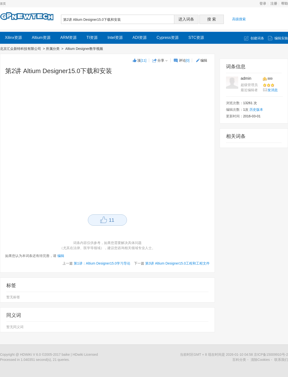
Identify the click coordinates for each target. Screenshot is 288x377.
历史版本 (256, 109)
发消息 (272, 90)
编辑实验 (281, 38)
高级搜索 (239, 19)
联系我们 (281, 360)
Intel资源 (115, 37)
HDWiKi (26, 354)
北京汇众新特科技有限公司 (20, 49)
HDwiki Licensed (85, 354)
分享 (160, 60)
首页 (3, 3)
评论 (184, 60)
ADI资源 (140, 37)
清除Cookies (260, 360)
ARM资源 (68, 37)
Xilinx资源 (13, 37)
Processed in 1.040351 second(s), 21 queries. (35, 360)
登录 (262, 3)
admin (246, 78)
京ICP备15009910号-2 (271, 354)
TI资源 (92, 37)
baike (66, 354)
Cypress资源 (167, 37)
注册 (273, 3)
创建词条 (257, 38)
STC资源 (196, 37)
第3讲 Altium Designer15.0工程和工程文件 (177, 263)
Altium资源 (41, 37)
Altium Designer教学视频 (84, 49)
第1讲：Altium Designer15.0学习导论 (102, 263)
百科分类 (239, 360)
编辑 (203, 60)
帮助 (284, 3)
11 (111, 220)
